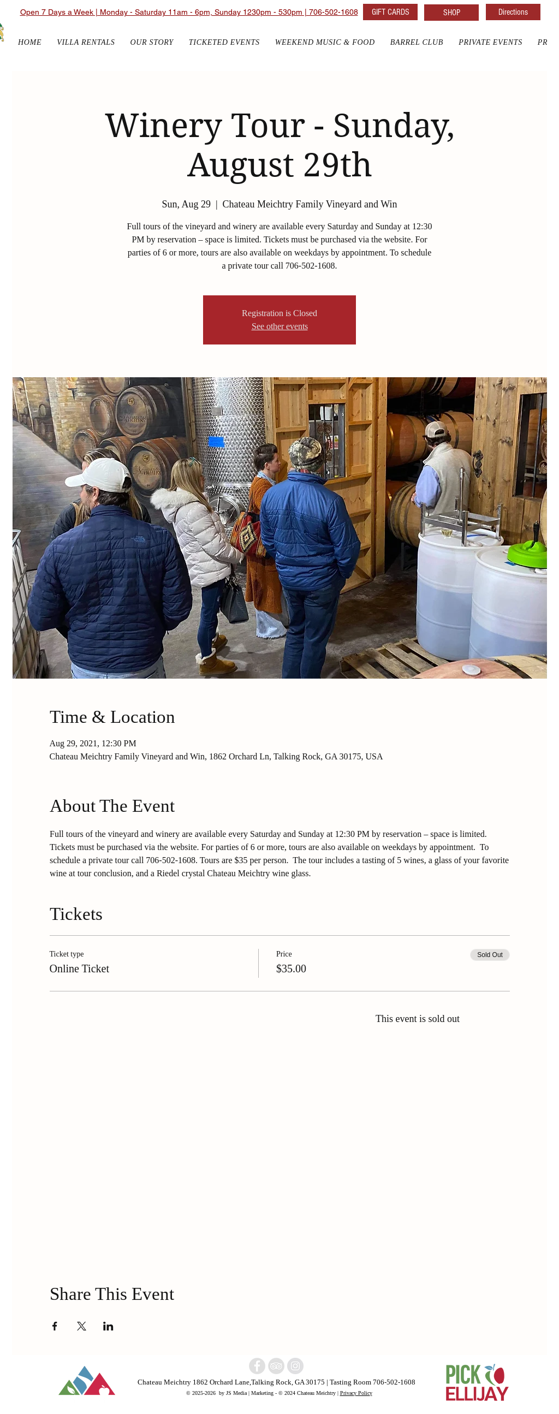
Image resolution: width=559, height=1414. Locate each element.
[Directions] (513, 12)
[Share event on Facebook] (55, 1326)
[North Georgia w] (295, 1366)
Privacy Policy (356, 1392)
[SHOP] (451, 12)
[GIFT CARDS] (390, 12)
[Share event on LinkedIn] (108, 1326)
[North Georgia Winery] (276, 1366)
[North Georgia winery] (257, 1366)
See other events (280, 326)
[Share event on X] (81, 1326)
